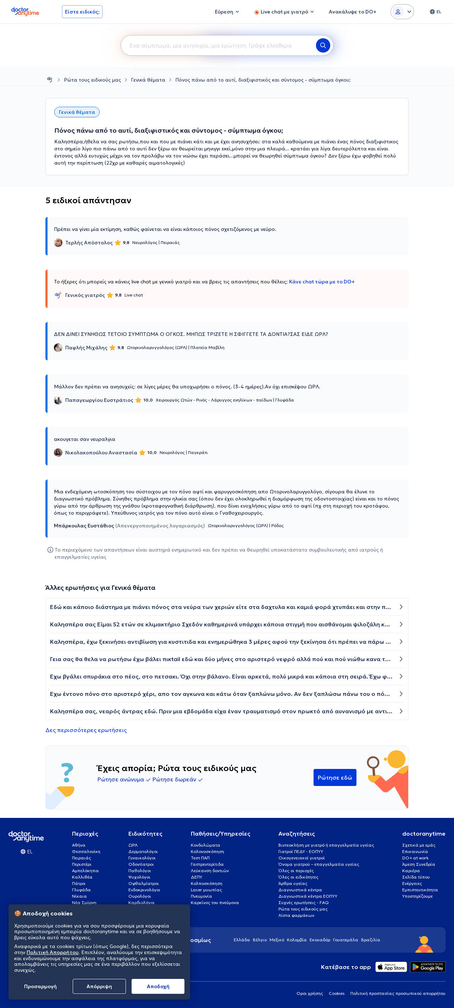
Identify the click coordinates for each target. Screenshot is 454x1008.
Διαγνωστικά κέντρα (300, 889)
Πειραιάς (81, 857)
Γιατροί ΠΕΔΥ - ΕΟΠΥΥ (300, 851)
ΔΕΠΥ (196, 877)
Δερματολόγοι (143, 851)
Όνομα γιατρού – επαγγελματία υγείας (318, 864)
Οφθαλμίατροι (143, 883)
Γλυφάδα (81, 889)
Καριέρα (411, 870)
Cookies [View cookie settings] (337, 993)
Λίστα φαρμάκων (296, 915)
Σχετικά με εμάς (419, 845)
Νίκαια (79, 896)
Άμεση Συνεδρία (418, 864)
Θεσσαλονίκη (86, 851)
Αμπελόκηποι (85, 870)
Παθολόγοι (139, 870)
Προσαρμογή (40, 986)
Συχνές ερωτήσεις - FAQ (303, 902)
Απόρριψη (99, 986)
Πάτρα (78, 883)
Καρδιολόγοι (141, 902)
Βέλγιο (260, 939)
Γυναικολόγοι (142, 857)
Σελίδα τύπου (416, 877)
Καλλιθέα (82, 877)
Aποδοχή (158, 986)
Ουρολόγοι (139, 896)
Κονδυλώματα (205, 845)
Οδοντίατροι (141, 864)
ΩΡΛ (133, 845)
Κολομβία (297, 939)
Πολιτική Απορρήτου (52, 952)
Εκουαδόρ (320, 939)
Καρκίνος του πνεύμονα (215, 902)
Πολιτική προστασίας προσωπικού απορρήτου (397, 993)
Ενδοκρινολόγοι (144, 889)
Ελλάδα (242, 939)
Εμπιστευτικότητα (420, 889)
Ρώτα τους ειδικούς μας (92, 80)
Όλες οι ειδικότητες (298, 877)
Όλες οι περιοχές (296, 870)
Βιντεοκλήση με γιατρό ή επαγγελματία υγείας (326, 845)
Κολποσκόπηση (206, 883)
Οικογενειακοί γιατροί (301, 857)
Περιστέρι (82, 864)
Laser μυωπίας (206, 889)
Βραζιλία (370, 939)
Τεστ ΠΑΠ (200, 857)
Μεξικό (277, 939)
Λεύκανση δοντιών (210, 870)
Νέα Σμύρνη (84, 902)
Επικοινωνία (415, 851)
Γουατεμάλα (345, 939)
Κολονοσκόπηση (207, 851)
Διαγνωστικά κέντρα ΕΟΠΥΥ (307, 896)
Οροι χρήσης (310, 993)
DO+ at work (415, 857)
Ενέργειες (412, 883)
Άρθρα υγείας (293, 883)
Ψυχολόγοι (139, 877)
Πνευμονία (201, 896)
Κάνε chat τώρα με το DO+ (322, 281)
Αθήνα (78, 845)
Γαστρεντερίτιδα (207, 864)
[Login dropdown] (402, 11)
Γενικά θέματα (148, 80)
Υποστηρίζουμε (417, 896)
